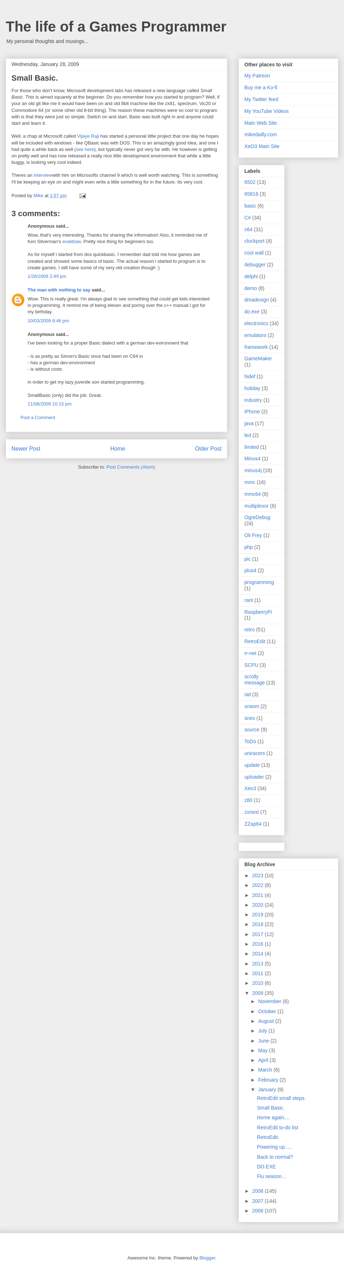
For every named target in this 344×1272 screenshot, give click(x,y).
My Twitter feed (261, 99)
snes (249, 718)
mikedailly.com (260, 134)
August (266, 1021)
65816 (251, 194)
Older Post (208, 449)
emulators (255, 335)
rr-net (250, 653)
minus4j (253, 470)
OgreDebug (257, 517)
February (269, 1080)
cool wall (254, 253)
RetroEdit (254, 641)
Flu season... (271, 1176)
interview (43, 175)
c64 (248, 229)
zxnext (251, 812)
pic (247, 559)
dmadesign (256, 300)
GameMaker (258, 358)
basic (250, 206)
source (251, 729)
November (270, 1001)
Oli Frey (253, 535)
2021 (258, 895)
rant (248, 600)
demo (250, 288)
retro (249, 629)
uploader (254, 777)
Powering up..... (274, 1147)
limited (251, 447)
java (249, 423)
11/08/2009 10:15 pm (50, 404)
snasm (251, 706)
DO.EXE (266, 1166)
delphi (251, 276)
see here (85, 149)
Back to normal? (275, 1157)
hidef (249, 376)
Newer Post (25, 449)
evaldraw (71, 241)
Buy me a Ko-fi (260, 87)
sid (247, 694)
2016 (258, 944)
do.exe (251, 311)
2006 (258, 1211)
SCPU (251, 665)
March (265, 1070)
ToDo (250, 741)
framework (256, 347)
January (267, 1089)
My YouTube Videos (266, 111)
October (267, 1011)
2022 (258, 885)
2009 (258, 993)
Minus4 (252, 458)
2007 (258, 1201)
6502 (249, 182)
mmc (249, 482)
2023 (258, 875)
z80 (248, 800)
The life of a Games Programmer (116, 26)
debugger (255, 264)
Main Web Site (260, 123)
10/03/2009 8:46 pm (48, 320)
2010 (258, 983)
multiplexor (256, 506)
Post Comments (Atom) (130, 467)
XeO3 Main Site (262, 146)
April (263, 1060)
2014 (258, 954)
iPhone (252, 411)
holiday (252, 388)
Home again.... (273, 1117)
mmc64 (252, 494)
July (263, 1031)
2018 (258, 924)
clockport (254, 241)
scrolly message (254, 679)
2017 (258, 934)
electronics (256, 323)
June (264, 1041)
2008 (258, 1191)
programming (259, 582)
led (247, 435)
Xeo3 (250, 788)
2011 (258, 973)
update (252, 765)
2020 (258, 905)
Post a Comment (37, 417)
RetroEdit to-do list (277, 1127)
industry (253, 400)
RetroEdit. (268, 1137)
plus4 (250, 570)
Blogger (207, 1258)
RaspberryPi (258, 612)
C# (247, 217)
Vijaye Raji (88, 136)
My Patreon (257, 76)
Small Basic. (271, 1108)
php (248, 547)
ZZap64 (253, 824)
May (263, 1050)
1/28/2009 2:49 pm (47, 276)
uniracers (254, 753)
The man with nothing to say (59, 290)
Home (117, 449)
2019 (258, 914)
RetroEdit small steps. (281, 1098)
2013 (258, 964)
